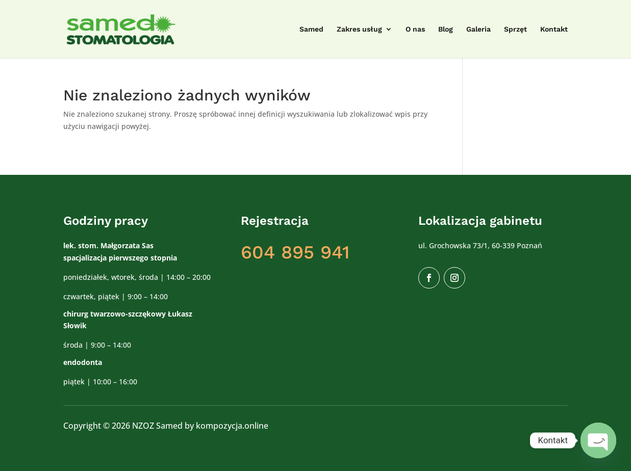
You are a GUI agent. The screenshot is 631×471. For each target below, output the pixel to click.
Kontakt (554, 29)
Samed (311, 29)
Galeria (478, 29)
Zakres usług (359, 29)
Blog (445, 29)
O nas (415, 29)
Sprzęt (515, 29)
